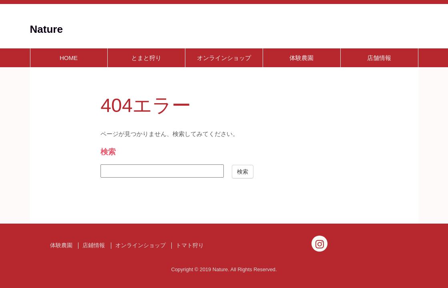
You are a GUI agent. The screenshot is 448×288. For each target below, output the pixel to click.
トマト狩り (190, 245)
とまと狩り (146, 57)
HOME (69, 57)
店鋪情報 (93, 245)
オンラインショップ (224, 57)
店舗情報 (379, 57)
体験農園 (301, 57)
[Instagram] (319, 244)
